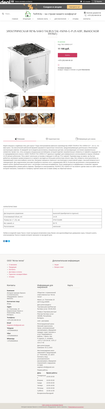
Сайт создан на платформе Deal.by (52, 405)
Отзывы (76, 19)
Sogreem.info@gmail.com (15, 325)
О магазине (13, 265)
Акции (56, 265)
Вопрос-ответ (59, 267)
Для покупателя (60, 19)
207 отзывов (86, 1)
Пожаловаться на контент (76, 407)
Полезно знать (42, 19)
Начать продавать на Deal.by (23, 1)
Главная (15, 19)
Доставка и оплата (15, 272)
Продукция (27, 19)
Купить (67, 55)
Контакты (86, 19)
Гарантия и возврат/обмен (18, 274)
